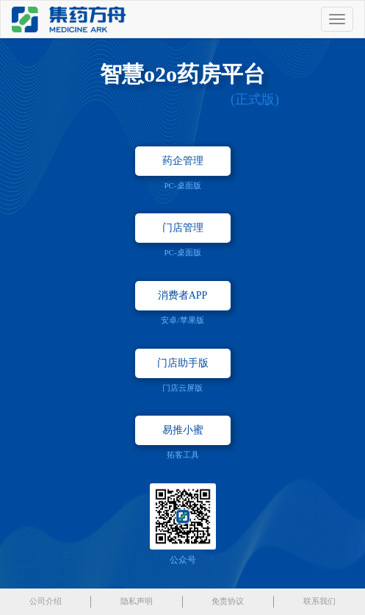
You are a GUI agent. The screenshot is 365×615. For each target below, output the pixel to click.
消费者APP (183, 295)
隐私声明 (136, 601)
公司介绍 (45, 601)
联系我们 (319, 601)
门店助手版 (183, 363)
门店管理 (182, 227)
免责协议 (228, 601)
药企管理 (182, 160)
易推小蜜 (182, 430)
